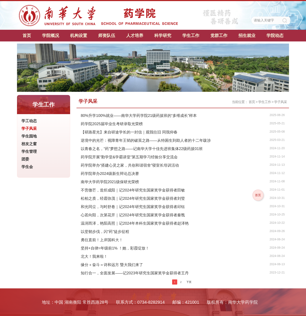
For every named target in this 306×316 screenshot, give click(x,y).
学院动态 (274, 35)
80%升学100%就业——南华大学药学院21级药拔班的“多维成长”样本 (139, 115)
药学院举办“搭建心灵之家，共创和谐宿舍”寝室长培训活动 (130, 165)
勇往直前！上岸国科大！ (102, 240)
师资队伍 (106, 35)
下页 (188, 282)
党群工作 (218, 35)
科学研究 (162, 35)
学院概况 (50, 35)
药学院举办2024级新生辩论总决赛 (110, 173)
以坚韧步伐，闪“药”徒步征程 (105, 232)
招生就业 (246, 35)
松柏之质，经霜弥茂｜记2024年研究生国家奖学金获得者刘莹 (133, 198)
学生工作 (190, 35)
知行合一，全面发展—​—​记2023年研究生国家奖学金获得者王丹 (135, 273)
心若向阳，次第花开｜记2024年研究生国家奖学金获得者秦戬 (133, 215)
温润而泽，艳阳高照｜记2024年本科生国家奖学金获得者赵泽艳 (135, 223)
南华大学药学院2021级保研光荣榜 (110, 182)
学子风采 (280, 102)
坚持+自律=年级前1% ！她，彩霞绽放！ (115, 248)
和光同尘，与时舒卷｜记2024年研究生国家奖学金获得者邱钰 (133, 207)
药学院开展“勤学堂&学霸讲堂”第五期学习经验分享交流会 (129, 157)
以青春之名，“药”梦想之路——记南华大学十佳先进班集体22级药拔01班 (142, 149)
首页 (27, 35)
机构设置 (78, 35)
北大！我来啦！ (94, 256)
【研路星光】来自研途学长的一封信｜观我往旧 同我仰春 (129, 132)
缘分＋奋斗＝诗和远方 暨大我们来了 (112, 265)
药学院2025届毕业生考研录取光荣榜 (112, 124)
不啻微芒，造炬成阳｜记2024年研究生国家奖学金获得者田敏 (133, 190)
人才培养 (134, 35)
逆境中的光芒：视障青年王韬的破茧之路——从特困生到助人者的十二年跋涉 (146, 140)
